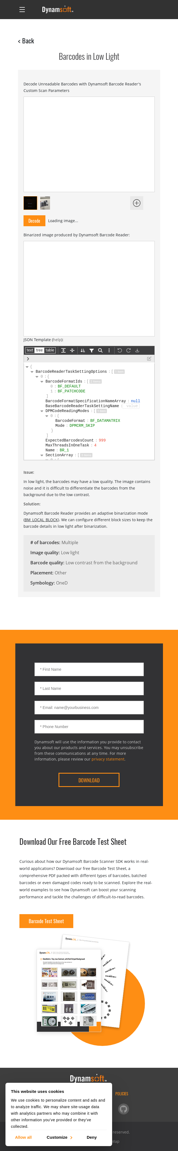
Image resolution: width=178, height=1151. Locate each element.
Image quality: (45, 553)
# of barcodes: (45, 542)
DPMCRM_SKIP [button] (83, 425)
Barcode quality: (47, 563)
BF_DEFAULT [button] (70, 386)
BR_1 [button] (65, 450)
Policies (121, 1093)
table (50, 350)
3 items (86, 455)
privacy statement (108, 759)
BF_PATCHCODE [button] (72, 391)
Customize (59, 1137)
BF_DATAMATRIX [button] (106, 420)
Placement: (41, 573)
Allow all (23, 1137)
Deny (92, 1137)
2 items (96, 381)
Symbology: (42, 583)
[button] (131, 406)
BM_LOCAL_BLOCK (41, 519)
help (57, 339)
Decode (34, 220)
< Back (26, 40)
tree (39, 350)
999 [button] (103, 440)
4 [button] (96, 445)
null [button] (136, 401)
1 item (119, 372)
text (30, 350)
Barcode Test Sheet (46, 921)
